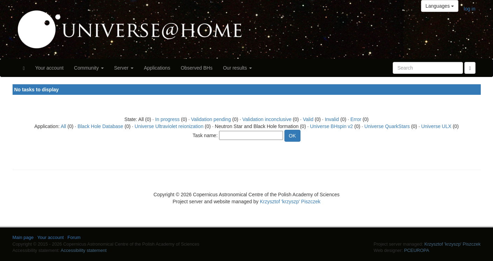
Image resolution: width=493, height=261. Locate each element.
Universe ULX (436, 126)
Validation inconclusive (267, 119)
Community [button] (89, 68)
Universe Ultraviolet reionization (169, 126)
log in (469, 9)
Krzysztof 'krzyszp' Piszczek (290, 201)
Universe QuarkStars (387, 126)
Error (355, 119)
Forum (74, 237)
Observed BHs (196, 68)
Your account (49, 68)
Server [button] (123, 68)
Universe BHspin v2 (331, 126)
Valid (308, 119)
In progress (167, 119)
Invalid (332, 119)
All (63, 126)
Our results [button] (237, 68)
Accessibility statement (84, 250)
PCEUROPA (416, 250)
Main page (23, 237)
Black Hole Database (100, 126)
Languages (440, 6)
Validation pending (211, 119)
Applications (157, 68)
